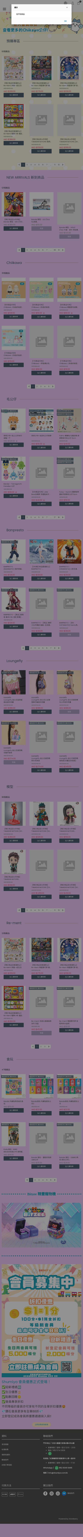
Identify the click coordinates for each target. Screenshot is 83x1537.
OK (65, 21)
